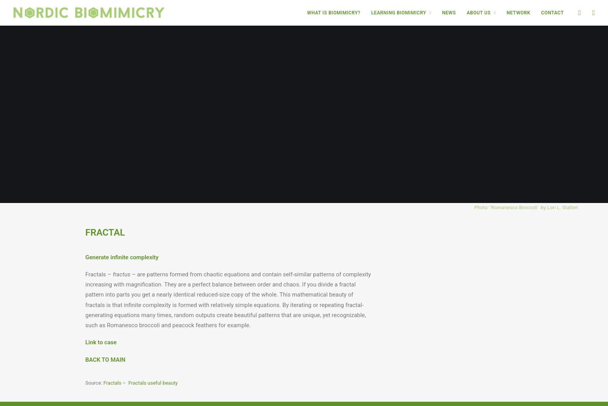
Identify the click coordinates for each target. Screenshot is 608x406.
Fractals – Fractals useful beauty (141, 369)
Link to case (101, 329)
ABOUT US (481, 13)
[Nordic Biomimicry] (89, 13)
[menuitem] (334, 13)
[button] (579, 13)
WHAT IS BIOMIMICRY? (333, 13)
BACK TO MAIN (105, 346)
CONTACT (552, 13)
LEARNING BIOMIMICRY (401, 13)
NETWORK (518, 13)
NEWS (449, 13)
